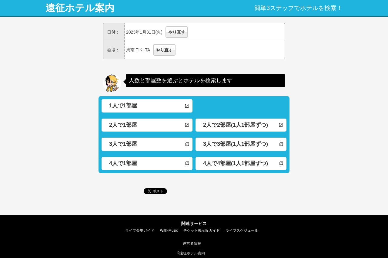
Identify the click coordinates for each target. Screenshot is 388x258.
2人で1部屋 (123, 125)
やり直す (176, 32)
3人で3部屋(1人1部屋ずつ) (235, 144)
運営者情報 (192, 243)
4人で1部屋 (123, 163)
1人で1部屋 (123, 106)
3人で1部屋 (123, 144)
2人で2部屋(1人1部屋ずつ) (235, 125)
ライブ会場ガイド (139, 230)
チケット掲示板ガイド (201, 230)
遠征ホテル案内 (79, 7)
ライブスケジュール (242, 230)
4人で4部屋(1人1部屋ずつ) (235, 163)
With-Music (169, 230)
